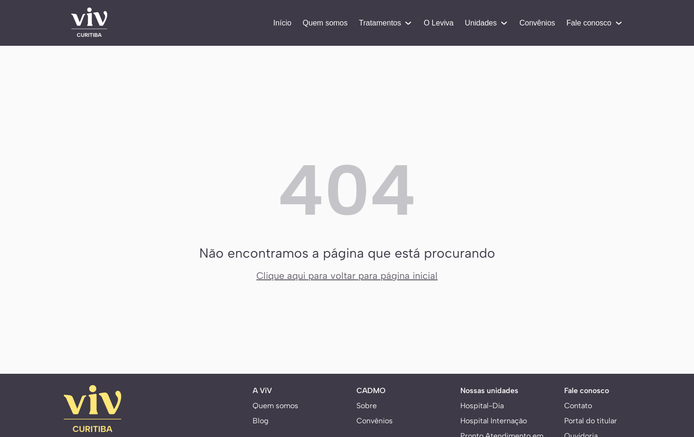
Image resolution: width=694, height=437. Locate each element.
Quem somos (325, 23)
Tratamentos (385, 23)
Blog (261, 420)
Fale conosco (595, 23)
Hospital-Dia (482, 405)
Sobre (366, 405)
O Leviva (438, 23)
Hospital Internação (493, 420)
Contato (578, 405)
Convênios (537, 23)
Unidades (486, 23)
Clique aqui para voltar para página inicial (347, 275)
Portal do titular (590, 420)
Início (282, 23)
